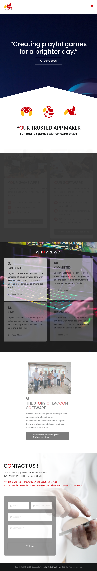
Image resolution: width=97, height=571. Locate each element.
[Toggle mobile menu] (92, 6)
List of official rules (53, 567)
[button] (25, 293)
